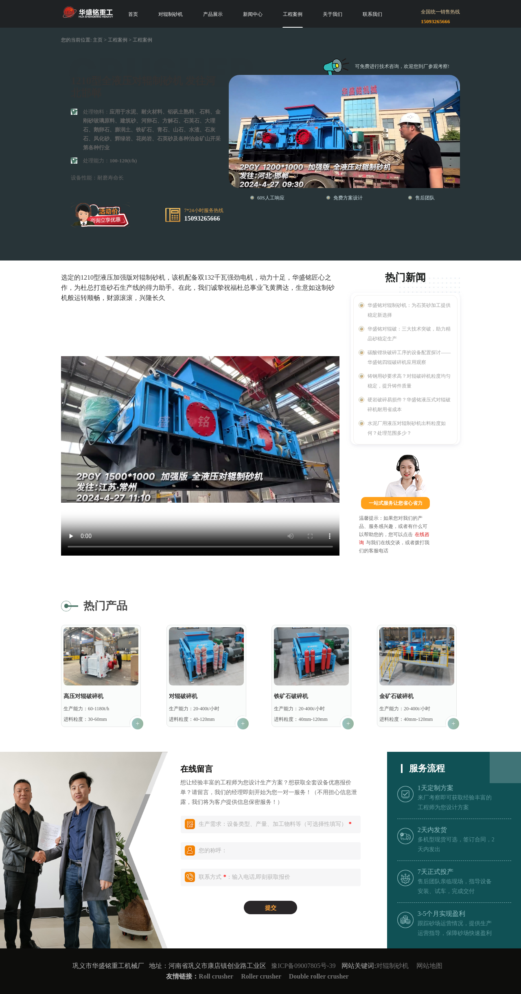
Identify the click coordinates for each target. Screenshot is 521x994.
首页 (133, 14)
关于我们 (332, 14)
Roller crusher (262, 976)
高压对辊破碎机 (83, 696)
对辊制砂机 (170, 14)
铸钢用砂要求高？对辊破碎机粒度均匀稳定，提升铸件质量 (409, 381)
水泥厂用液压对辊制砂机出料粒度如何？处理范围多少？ (407, 428)
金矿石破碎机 (396, 696)
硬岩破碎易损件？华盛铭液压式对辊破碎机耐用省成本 (409, 404)
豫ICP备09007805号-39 (303, 965)
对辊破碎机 (183, 696)
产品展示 (213, 14)
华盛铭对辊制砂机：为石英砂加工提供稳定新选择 (409, 310)
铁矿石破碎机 (291, 696)
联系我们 (372, 14)
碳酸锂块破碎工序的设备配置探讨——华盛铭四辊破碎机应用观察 (409, 357)
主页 (98, 40)
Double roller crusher (319, 976)
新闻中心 (253, 14)
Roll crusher (216, 976)
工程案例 (292, 14)
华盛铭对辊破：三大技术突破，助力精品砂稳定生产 (409, 334)
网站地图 (429, 965)
